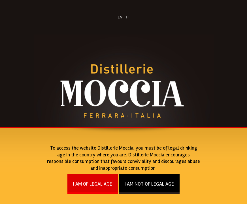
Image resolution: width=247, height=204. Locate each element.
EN (120, 17)
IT (127, 17)
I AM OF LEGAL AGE (92, 184)
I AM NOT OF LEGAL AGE (149, 184)
